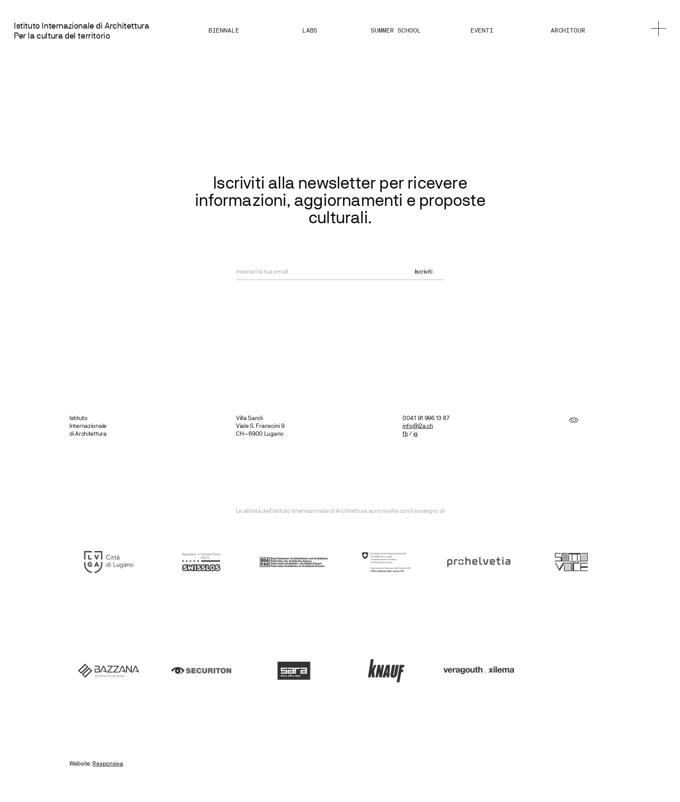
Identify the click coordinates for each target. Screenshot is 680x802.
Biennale (223, 31)
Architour (567, 31)
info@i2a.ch (417, 425)
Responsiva (107, 763)
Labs (309, 31)
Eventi (481, 31)
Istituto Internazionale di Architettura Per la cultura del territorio (81, 31)
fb (405, 433)
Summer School (395, 31)
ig (415, 433)
